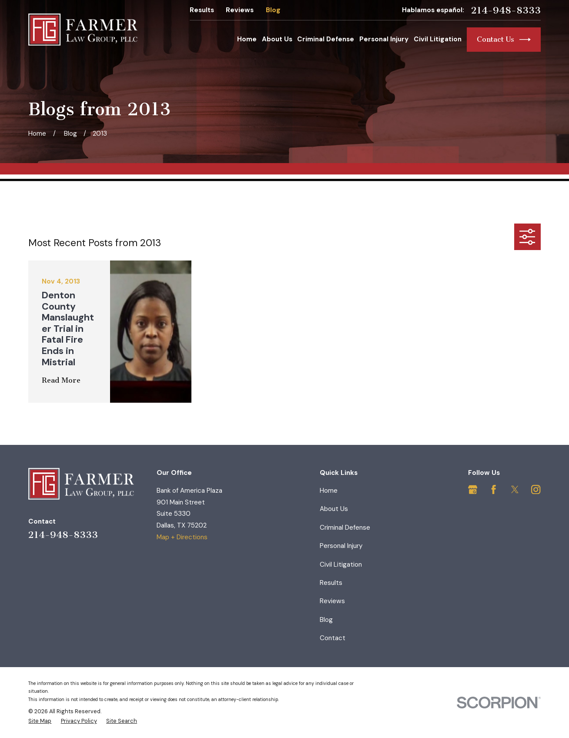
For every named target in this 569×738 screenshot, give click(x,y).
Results (202, 10)
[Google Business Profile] (472, 489)
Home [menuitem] (247, 39)
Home (329, 490)
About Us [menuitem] (277, 39)
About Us (334, 508)
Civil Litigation (341, 564)
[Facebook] (493, 489)
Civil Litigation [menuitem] (438, 39)
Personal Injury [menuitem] (383, 39)
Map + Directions (182, 537)
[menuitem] (39, 721)
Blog (273, 10)
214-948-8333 (506, 10)
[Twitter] (514, 489)
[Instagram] (535, 489)
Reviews (240, 10)
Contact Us (504, 39)
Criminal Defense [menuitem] (325, 39)
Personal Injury (341, 545)
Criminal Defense (345, 527)
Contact (332, 638)
